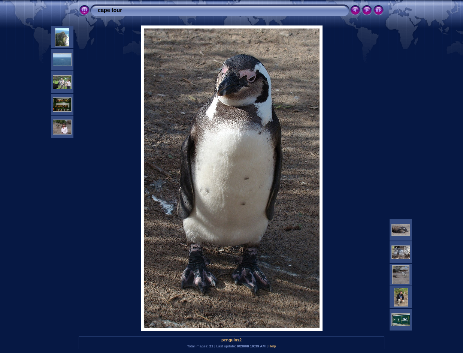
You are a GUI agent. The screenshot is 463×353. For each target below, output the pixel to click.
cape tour (110, 10)
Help (272, 346)
